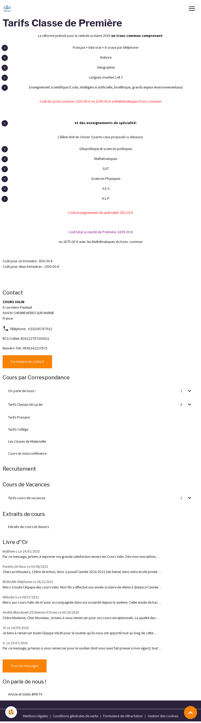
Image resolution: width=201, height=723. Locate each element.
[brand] (8, 8)
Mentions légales (35, 716)
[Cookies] (11, 712)
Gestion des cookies (163, 716)
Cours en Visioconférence (27, 453)
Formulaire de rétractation (123, 716)
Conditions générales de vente (75, 716)
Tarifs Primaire (19, 417)
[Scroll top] (190, 712)
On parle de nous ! (22, 390)
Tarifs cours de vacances (26, 498)
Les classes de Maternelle (27, 441)
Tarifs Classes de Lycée (25, 404)
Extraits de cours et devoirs (28, 526)
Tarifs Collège (18, 429)
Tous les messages (24, 665)
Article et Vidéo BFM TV (25, 694)
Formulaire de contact (27, 361)
